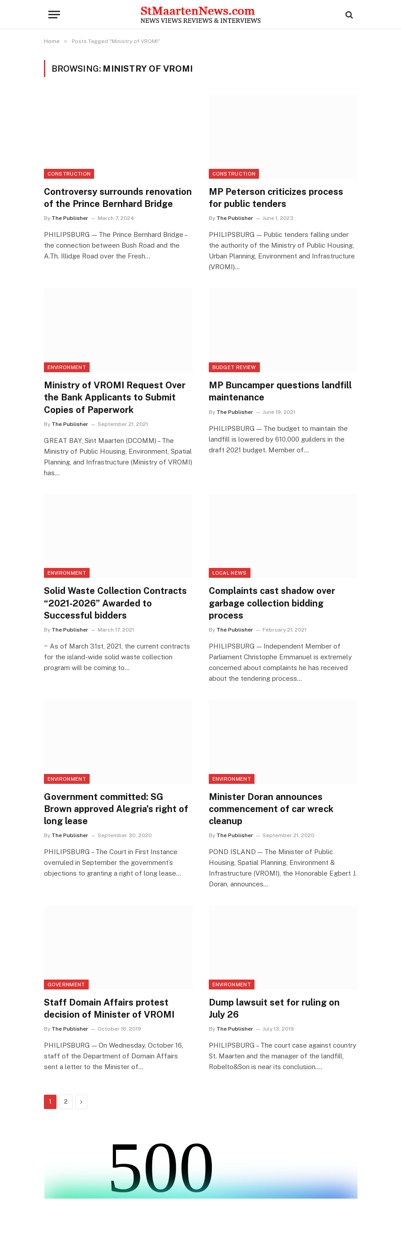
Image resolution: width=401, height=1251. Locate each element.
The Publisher (70, 218)
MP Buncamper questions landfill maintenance (280, 391)
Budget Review (234, 367)
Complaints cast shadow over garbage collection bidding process (272, 602)
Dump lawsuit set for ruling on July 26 (274, 1008)
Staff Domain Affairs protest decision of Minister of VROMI (109, 1008)
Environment (66, 367)
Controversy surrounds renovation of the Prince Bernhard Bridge (118, 197)
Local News (229, 573)
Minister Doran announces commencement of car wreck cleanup (271, 808)
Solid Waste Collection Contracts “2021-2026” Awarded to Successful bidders (115, 602)
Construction (69, 173)
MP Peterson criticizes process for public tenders (276, 197)
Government (66, 984)
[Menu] (54, 14)
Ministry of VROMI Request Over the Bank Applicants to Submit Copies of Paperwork (114, 397)
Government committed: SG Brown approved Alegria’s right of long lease (116, 808)
